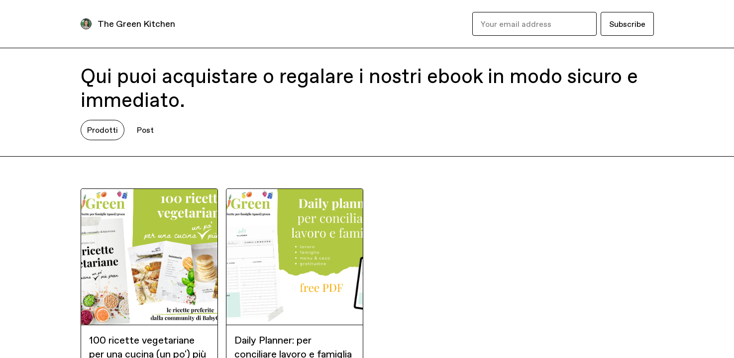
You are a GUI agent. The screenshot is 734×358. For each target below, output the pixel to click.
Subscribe (627, 23)
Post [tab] (145, 129)
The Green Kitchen (136, 23)
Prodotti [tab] (102, 129)
